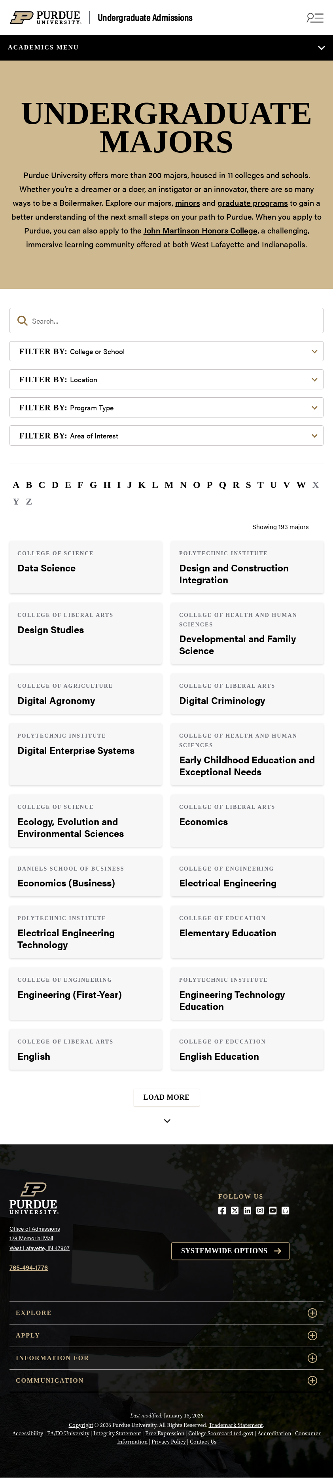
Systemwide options (224, 1251)
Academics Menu (43, 47)
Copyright (81, 1425)
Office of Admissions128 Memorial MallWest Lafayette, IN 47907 (39, 1238)
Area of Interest (68, 435)
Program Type (66, 407)
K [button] (142, 485)
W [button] (301, 485)
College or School (72, 351)
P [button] (210, 485)
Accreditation (274, 1433)
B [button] (29, 485)
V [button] (286, 485)
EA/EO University (68, 1433)
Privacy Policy (168, 1442)
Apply (166, 1335)
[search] (166, 320)
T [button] (260, 485)
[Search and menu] (314, 17)
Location (58, 379)
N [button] (183, 485)
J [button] (129, 485)
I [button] (119, 485)
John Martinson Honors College (200, 230)
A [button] (16, 485)
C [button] (41, 485)
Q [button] (222, 485)
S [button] (248, 485)
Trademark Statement (236, 1425)
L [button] (155, 485)
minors (187, 202)
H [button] (107, 485)
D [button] (55, 485)
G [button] (93, 485)
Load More (167, 1097)
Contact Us (203, 1442)
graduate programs (253, 202)
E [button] (68, 485)
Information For (166, 1358)
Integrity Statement (117, 1433)
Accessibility (27, 1433)
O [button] (197, 485)
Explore (166, 1313)
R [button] (236, 485)
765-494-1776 (28, 1267)
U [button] (273, 485)
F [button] (80, 485)
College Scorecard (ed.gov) (221, 1433)
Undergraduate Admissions (145, 17)
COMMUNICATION (166, 1380)
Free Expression (164, 1433)
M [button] (169, 485)
